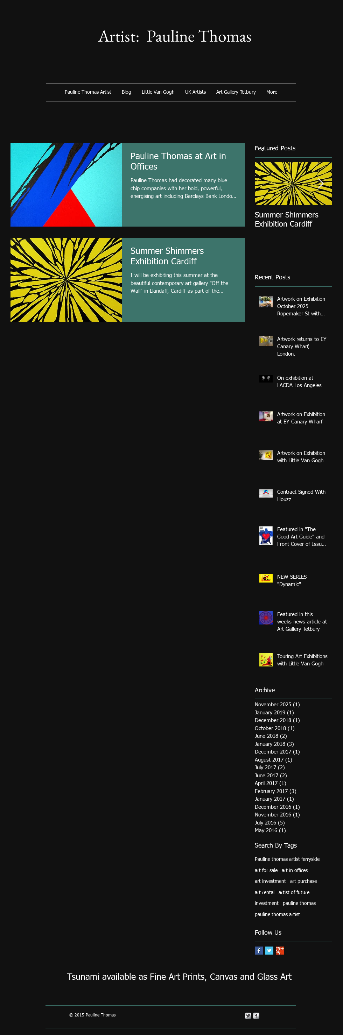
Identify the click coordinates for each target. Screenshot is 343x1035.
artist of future (294, 892)
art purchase (303, 881)
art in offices (295, 870)
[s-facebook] (256, 1016)
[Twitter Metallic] (248, 1016)
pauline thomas (299, 903)
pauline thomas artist (277, 914)
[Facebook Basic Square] (259, 951)
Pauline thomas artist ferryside (287, 859)
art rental (264, 892)
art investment (270, 881)
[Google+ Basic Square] (280, 951)
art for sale (266, 870)
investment (267, 903)
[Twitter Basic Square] (269, 951)
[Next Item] (320, 183)
